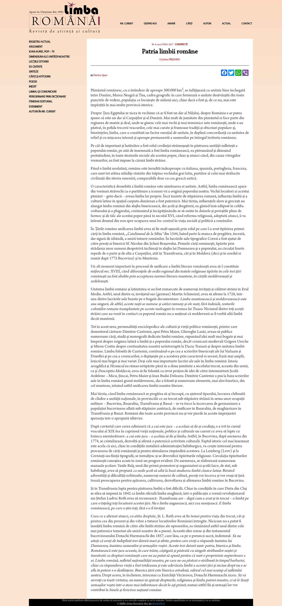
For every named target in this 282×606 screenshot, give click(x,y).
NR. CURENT (126, 23)
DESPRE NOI (150, 23)
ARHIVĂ (171, 23)
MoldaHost (158, 603)
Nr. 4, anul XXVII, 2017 (162, 44)
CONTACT (246, 23)
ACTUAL (226, 23)
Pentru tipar (99, 75)
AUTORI (207, 23)
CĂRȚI (189, 23)
